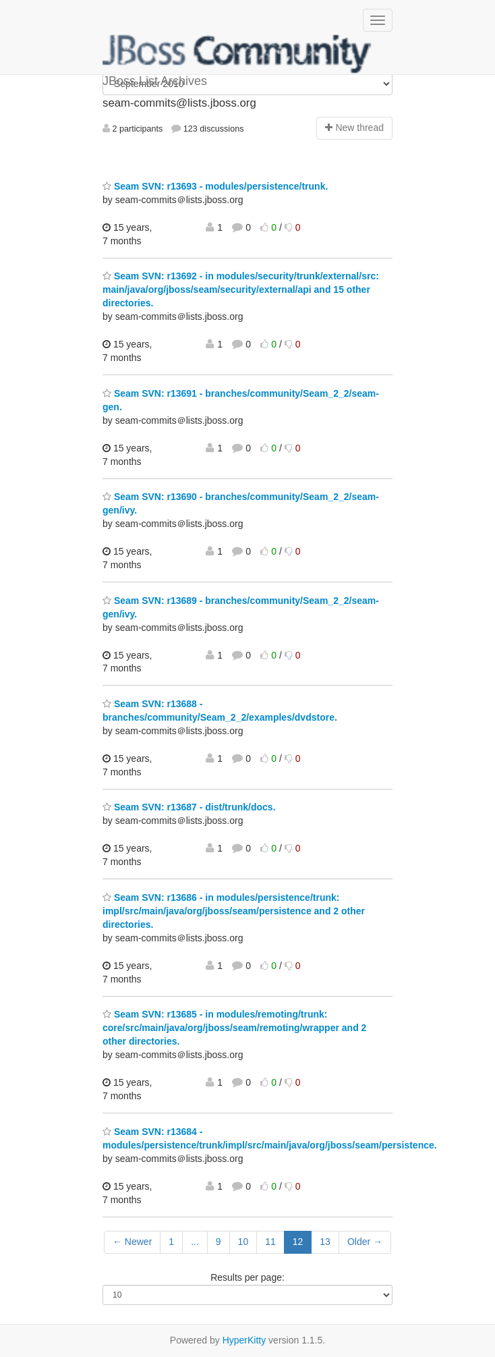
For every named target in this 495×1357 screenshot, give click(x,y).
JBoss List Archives (237, 54)
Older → (364, 1241)
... (195, 1241)
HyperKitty (244, 1340)
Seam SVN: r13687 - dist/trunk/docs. (189, 807)
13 (325, 1241)
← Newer (132, 1241)
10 (243, 1241)
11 (270, 1241)
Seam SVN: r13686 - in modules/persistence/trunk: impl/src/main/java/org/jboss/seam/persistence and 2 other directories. (234, 911)
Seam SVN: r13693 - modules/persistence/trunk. (215, 186)
